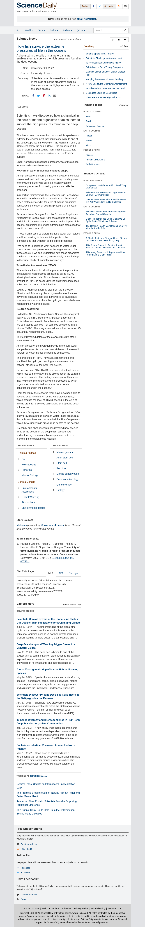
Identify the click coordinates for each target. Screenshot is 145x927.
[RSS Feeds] (119, 6)
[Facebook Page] (93, 6)
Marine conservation (68, 473)
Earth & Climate (26, 482)
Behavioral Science (95, 126)
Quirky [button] (81, 30)
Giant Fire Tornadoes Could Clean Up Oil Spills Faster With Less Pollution (105, 220)
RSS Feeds (26, 849)
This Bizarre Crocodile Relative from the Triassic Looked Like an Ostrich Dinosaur (105, 246)
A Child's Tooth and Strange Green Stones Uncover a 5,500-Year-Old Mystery (106, 239)
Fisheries (27, 470)
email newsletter (86, 19)
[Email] (54, 96)
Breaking (88, 46)
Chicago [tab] (73, 573)
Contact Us (26, 899)
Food (88, 121)
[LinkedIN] (49, 96)
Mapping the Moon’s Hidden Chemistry (104, 79)
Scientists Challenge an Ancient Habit (104, 58)
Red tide (61, 468)
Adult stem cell (65, 457)
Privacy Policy (81, 908)
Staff (44, 908)
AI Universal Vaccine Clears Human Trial (105, 88)
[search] (125, 30)
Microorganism (65, 452)
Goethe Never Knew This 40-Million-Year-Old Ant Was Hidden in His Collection (106, 200)
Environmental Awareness (29, 490)
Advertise (66, 908)
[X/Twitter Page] (100, 6)
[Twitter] (38, 96)
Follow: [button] (85, 6)
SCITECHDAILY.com (38, 776)
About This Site (31, 908)
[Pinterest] (44, 96)
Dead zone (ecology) (68, 479)
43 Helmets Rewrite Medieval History (104, 62)
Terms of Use (114, 908)
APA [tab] (61, 573)
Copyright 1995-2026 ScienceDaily (36, 913)
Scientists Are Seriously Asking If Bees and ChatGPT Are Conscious (106, 193)
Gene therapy (64, 484)
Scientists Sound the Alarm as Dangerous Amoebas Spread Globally (106, 212)
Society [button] (67, 30)
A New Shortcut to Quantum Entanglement (106, 84)
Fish (24, 459)
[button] (113, 39)
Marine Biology (30, 475)
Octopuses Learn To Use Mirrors (101, 93)
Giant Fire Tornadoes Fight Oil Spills (103, 97)
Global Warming (30, 497)
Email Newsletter (29, 844)
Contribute (54, 908)
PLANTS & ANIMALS (92, 112)
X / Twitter (25, 872)
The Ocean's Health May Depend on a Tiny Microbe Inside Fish (106, 227)
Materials (22, 525)
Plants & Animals (27, 453)
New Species (29, 464)
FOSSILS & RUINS (91, 150)
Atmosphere (28, 502)
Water (89, 145)
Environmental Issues (33, 508)
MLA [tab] (50, 573)
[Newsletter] (125, 6)
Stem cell (62, 463)
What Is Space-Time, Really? (100, 53)
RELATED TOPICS (26, 445)
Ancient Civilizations (95, 159)
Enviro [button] (54, 30)
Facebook (25, 868)
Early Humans (92, 164)
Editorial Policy (98, 908)
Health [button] (29, 30)
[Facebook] (33, 96)
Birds (88, 116)
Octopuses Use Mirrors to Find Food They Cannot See (106, 186)
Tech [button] (41, 30)
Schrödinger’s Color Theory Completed (104, 67)
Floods (89, 135)
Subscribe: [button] (109, 6)
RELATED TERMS (60, 445)
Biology (61, 490)
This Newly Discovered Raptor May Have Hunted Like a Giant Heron (105, 253)
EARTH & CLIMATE (91, 131)
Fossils (89, 155)
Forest (89, 140)
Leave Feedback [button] (29, 894)
